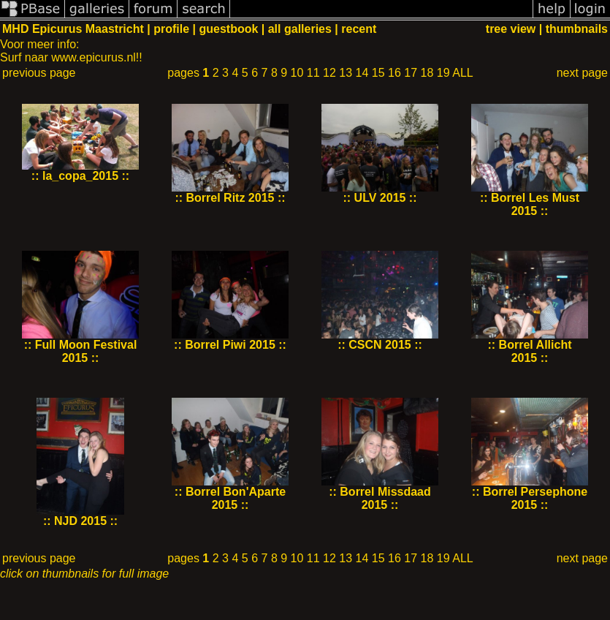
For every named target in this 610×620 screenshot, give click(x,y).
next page (582, 73)
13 (345, 73)
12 (329, 73)
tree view (510, 29)
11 (313, 73)
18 (427, 73)
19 (443, 73)
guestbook (228, 29)
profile (171, 29)
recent (358, 29)
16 (394, 73)
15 (378, 73)
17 (410, 73)
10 (297, 73)
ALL (462, 73)
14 (362, 73)
